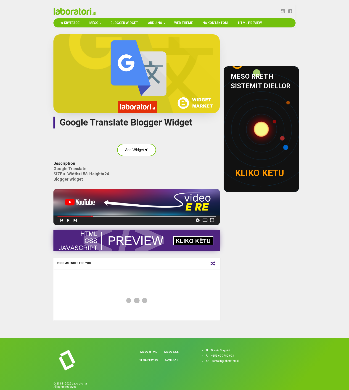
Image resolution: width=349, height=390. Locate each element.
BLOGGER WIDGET (124, 23)
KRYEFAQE (69, 23)
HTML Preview (148, 359)
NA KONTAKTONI (215, 23)
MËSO (95, 23)
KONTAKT (171, 359)
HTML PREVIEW (249, 23)
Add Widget (136, 150)
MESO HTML (148, 351)
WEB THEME (183, 23)
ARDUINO (156, 23)
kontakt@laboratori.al (224, 361)
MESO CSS (171, 351)
